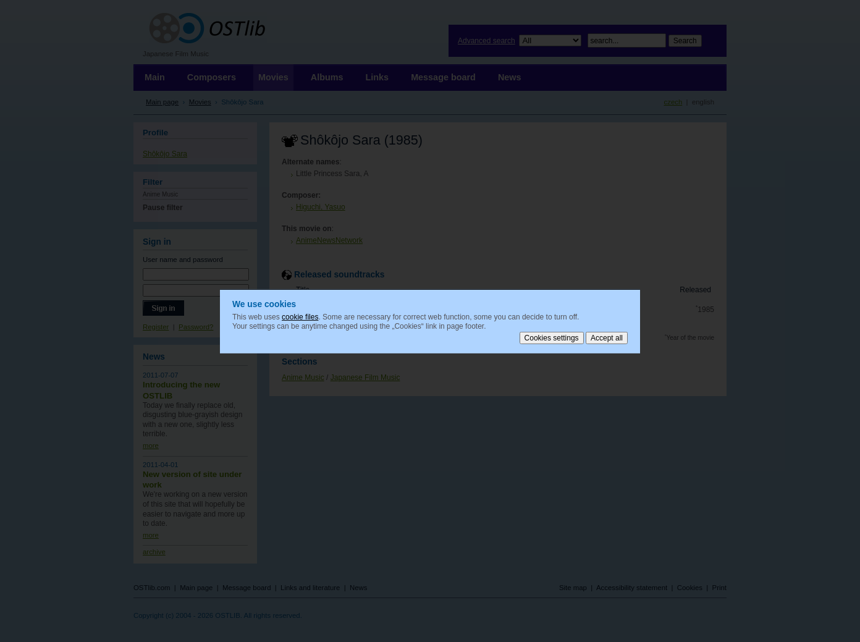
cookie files (300, 316)
